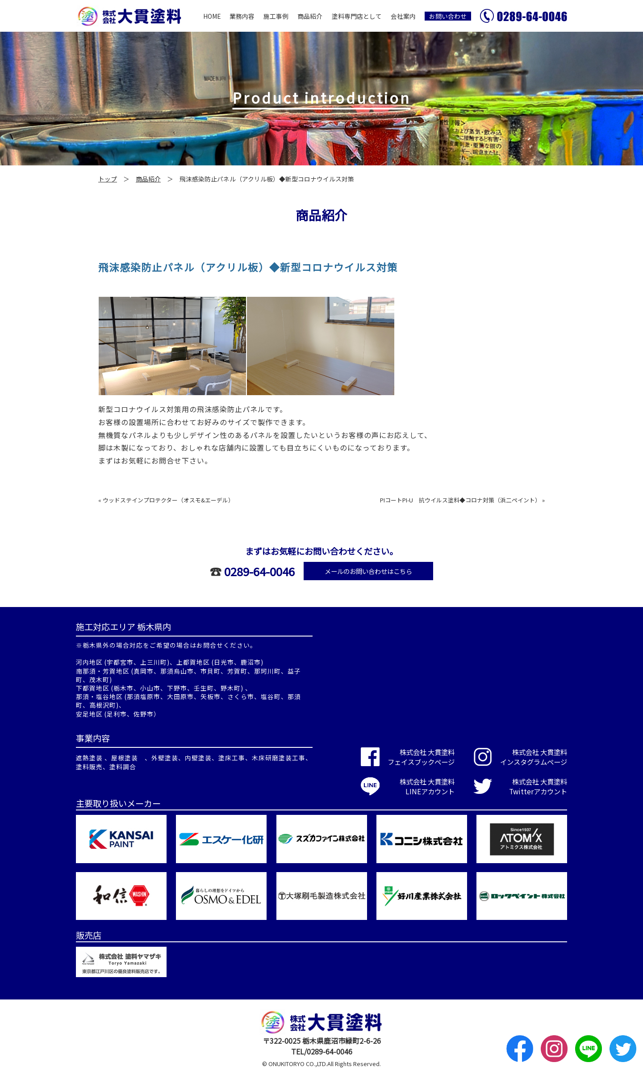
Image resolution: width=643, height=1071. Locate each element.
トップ (107, 178)
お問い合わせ (448, 16)
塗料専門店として (357, 16)
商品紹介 (309, 16)
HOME (212, 16)
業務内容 (242, 16)
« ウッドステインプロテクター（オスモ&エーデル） (166, 500)
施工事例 (275, 16)
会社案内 (403, 16)
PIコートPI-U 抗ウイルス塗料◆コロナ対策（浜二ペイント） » (462, 500)
